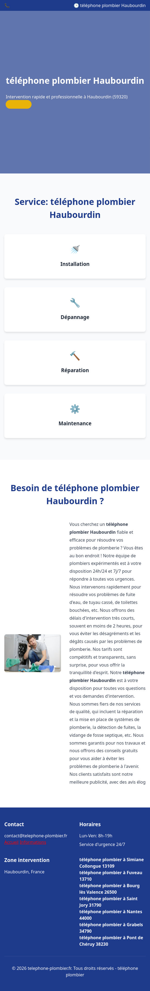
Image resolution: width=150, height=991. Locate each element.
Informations (33, 842)
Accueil (11, 842)
